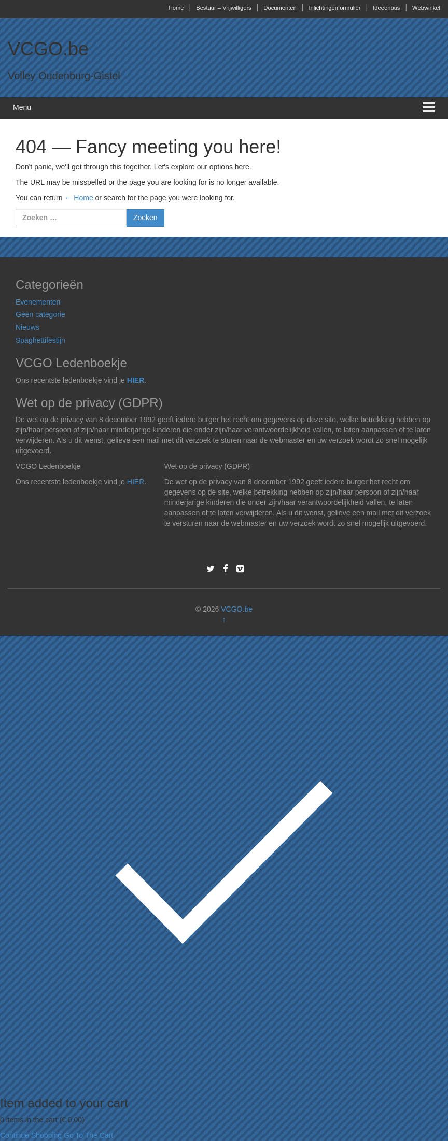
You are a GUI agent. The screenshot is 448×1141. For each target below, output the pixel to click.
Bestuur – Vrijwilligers (223, 8)
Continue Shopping (31, 1135)
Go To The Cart (88, 1135)
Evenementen (38, 302)
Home (176, 8)
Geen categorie (40, 314)
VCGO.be (48, 49)
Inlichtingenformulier (334, 8)
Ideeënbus (386, 8)
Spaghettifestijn (40, 340)
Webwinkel (426, 8)
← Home (78, 198)
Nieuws (27, 327)
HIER (135, 380)
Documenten (279, 8)
